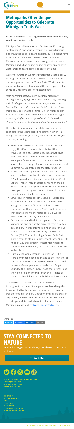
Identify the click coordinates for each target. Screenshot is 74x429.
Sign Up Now (37, 358)
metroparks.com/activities (44, 305)
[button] (69, 5)
